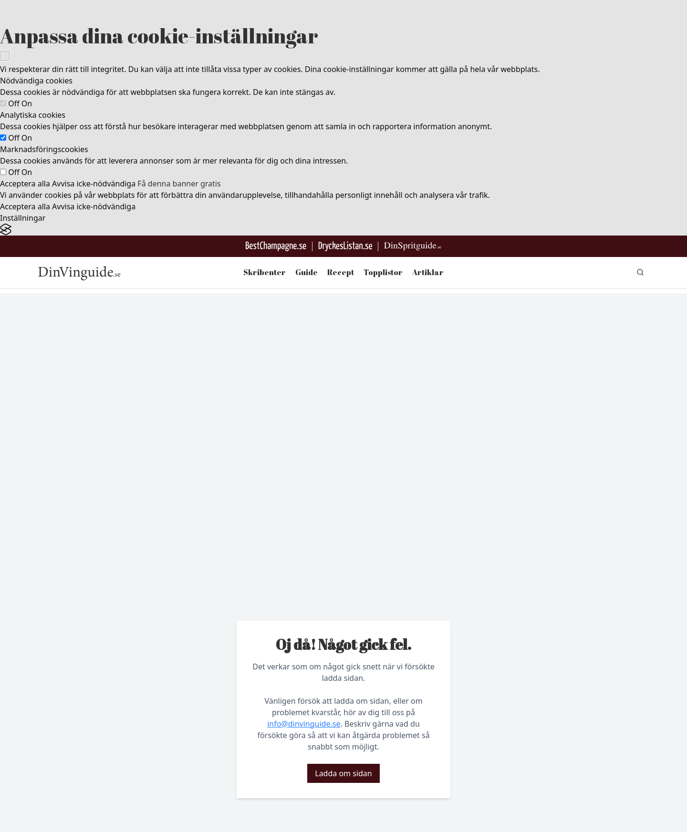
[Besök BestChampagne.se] (276, 246)
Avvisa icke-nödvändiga (93, 183)
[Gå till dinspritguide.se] (412, 246)
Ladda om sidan (343, 773)
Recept (340, 272)
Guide (306, 272)
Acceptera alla (25, 183)
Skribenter (264, 272)
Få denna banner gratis (178, 183)
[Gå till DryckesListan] (345, 246)
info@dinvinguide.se (303, 724)
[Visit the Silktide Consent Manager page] (343, 230)
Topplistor (383, 272)
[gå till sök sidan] (640, 272)
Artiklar (428, 272)
